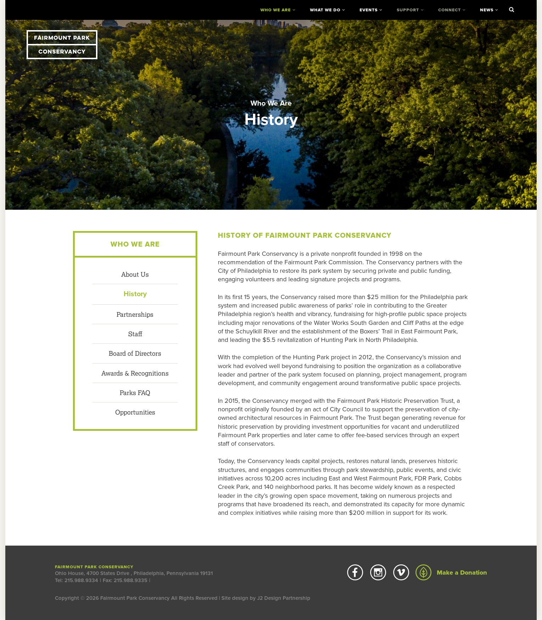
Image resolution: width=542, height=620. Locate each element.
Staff (135, 334)
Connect (449, 9)
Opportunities (135, 412)
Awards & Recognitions (135, 373)
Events (369, 9)
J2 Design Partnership (283, 598)
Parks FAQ (135, 392)
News (486, 9)
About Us (135, 274)
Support (408, 9)
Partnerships (135, 314)
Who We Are (275, 9)
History (135, 294)
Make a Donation (451, 572)
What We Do (325, 9)
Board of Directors (135, 353)
